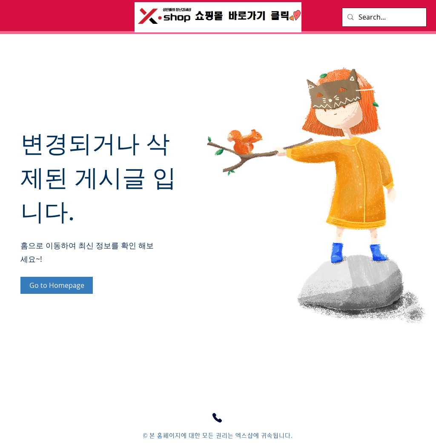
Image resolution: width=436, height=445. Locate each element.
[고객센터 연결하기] (217, 417)
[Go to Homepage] (56, 285)
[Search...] (383, 17)
